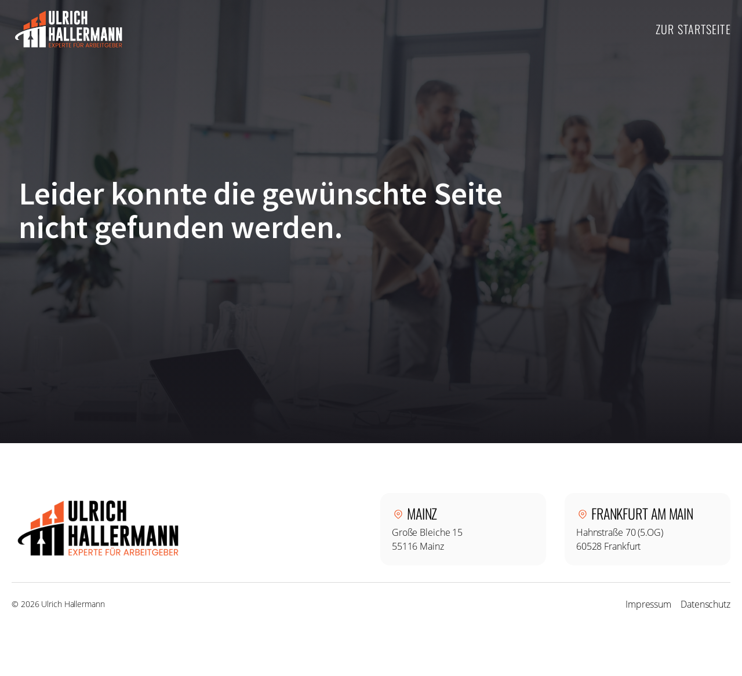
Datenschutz (705, 604)
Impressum (648, 604)
